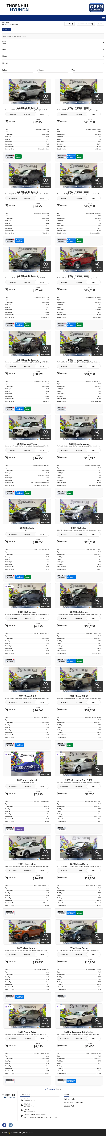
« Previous (50, 1089)
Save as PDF (69, 1106)
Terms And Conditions (73, 1102)
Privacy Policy (70, 1099)
